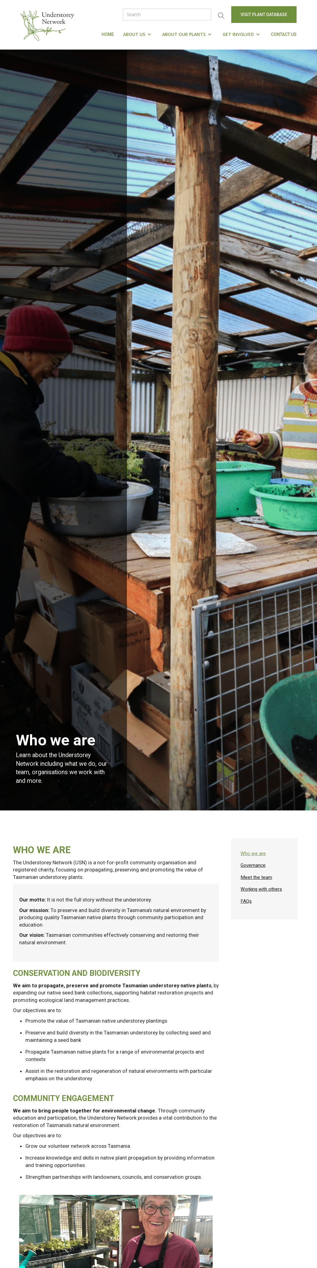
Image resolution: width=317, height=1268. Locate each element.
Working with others (261, 889)
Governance (253, 865)
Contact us (284, 34)
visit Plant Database (264, 14)
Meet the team (256, 877)
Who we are (253, 853)
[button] (138, 34)
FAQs (246, 901)
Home (108, 34)
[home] (48, 24)
